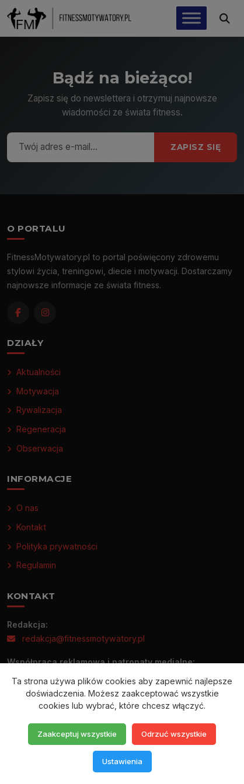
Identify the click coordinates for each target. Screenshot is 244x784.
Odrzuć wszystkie (174, 733)
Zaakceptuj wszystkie (77, 733)
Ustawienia (122, 761)
